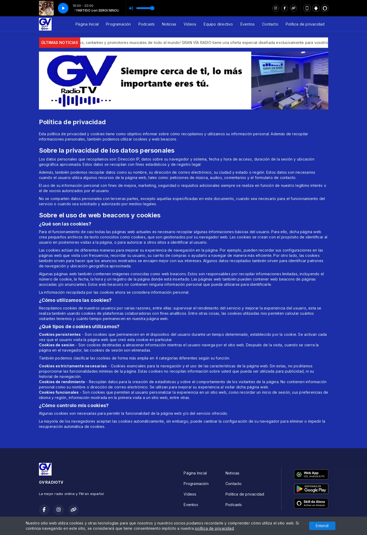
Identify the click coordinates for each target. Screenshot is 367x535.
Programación (118, 24)
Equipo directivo (218, 24)
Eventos (247, 24)
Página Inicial (87, 24)
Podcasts (146, 24)
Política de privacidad (305, 24)
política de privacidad (214, 528)
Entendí (322, 525)
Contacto (270, 24)
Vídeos (190, 24)
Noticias (169, 24)
